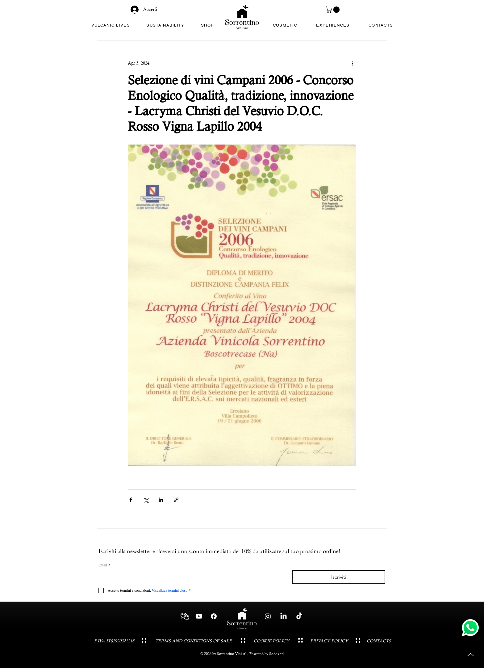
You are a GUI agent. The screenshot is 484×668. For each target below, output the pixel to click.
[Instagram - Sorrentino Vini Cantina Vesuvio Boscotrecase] (268, 616)
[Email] (191, 575)
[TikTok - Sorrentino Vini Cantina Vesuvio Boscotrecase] (299, 616)
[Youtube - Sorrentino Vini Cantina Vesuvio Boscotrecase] (199, 616)
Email (104, 565)
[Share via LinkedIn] (161, 500)
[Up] (470, 654)
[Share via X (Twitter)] (146, 500)
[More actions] (352, 63)
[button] (333, 9)
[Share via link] (176, 500)
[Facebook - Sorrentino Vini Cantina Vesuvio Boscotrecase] (214, 616)
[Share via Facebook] (131, 500)
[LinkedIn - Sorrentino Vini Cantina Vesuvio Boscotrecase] (283, 616)
